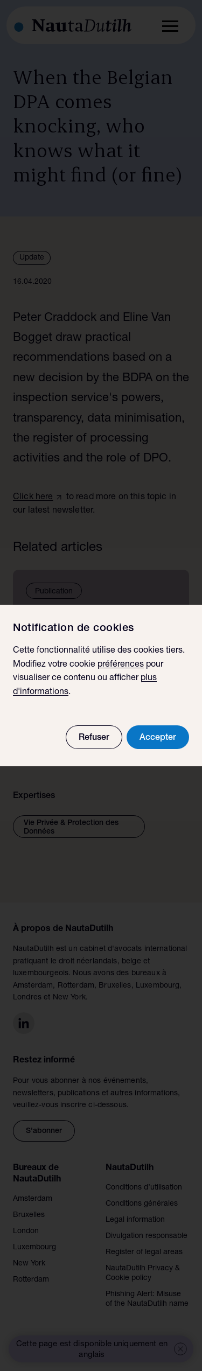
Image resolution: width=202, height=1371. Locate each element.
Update (31, 258)
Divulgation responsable (146, 1236)
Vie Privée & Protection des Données (71, 828)
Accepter (158, 738)
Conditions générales (142, 1204)
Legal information (135, 1220)
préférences (120, 665)
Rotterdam (31, 1280)
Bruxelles (29, 1215)
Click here (33, 497)
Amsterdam (32, 1199)
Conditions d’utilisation (144, 1188)
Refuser (94, 738)
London (26, 1231)
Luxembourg (34, 1247)
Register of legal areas (144, 1252)
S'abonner (44, 1131)
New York (29, 1264)
